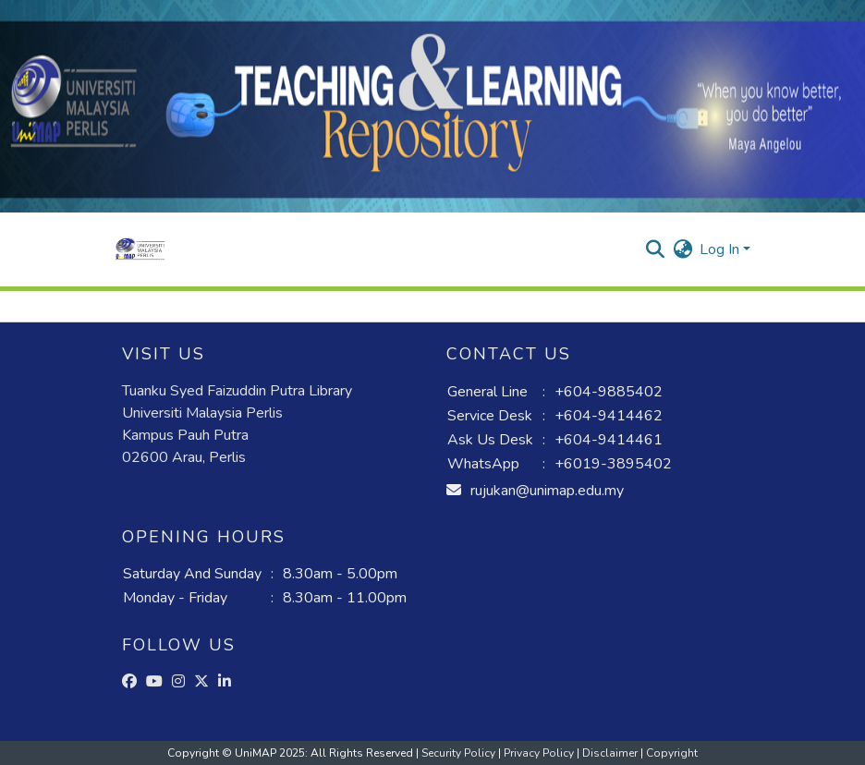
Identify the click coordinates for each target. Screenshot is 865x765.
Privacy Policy (540, 753)
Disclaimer (611, 753)
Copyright (672, 753)
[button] (140, 249)
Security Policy (459, 753)
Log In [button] (721, 249)
